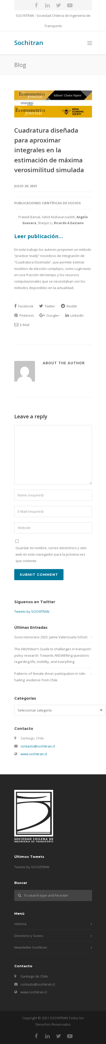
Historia (20, 923)
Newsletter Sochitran (30, 947)
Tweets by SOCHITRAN (31, 611)
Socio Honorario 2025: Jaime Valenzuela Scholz (51, 637)
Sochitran (28, 42)
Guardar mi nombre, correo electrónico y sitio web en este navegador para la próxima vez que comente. (51, 554)
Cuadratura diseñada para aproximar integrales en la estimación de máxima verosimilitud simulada (49, 150)
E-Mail (21, 324)
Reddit (69, 306)
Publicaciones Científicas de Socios (47, 203)
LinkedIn (74, 315)
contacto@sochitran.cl (37, 746)
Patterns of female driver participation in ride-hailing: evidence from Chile (50, 676)
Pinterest (24, 315)
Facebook (23, 306)
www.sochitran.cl (33, 754)
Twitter (47, 306)
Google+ (49, 315)
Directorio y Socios (28, 935)
